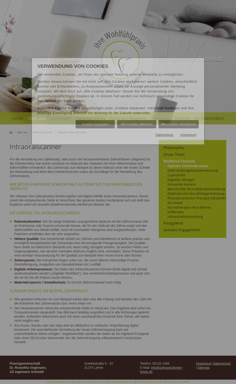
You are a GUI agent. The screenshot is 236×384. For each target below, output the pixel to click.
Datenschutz (165, 135)
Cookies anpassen (95, 124)
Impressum (188, 135)
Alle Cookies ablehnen (137, 124)
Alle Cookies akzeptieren (178, 124)
